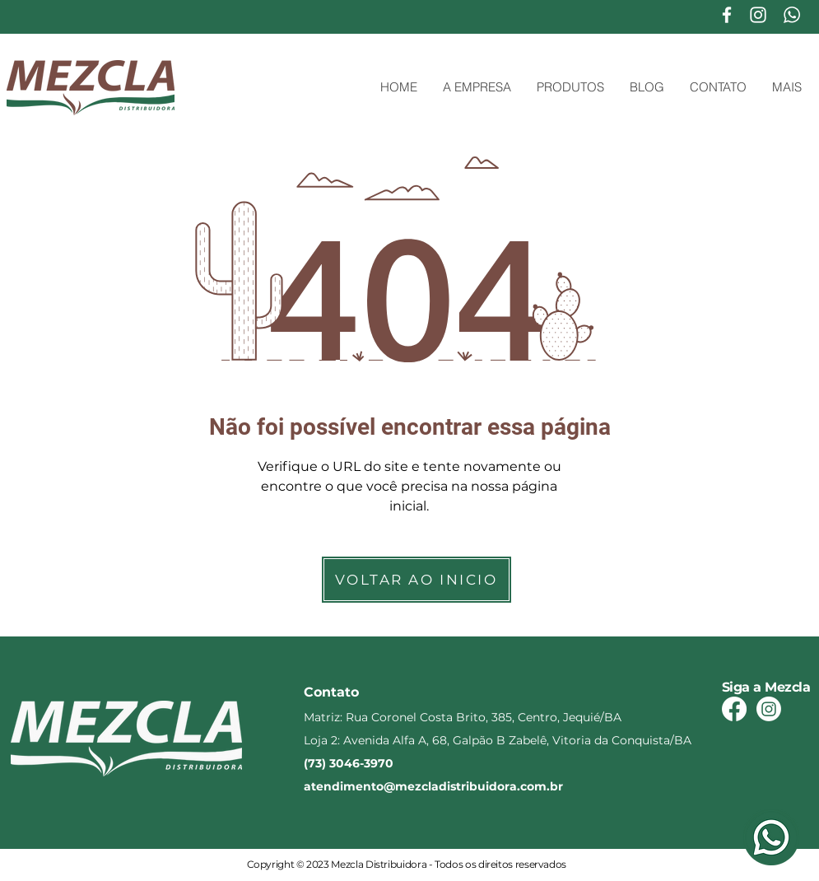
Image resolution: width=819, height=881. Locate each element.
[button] (570, 87)
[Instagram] (768, 709)
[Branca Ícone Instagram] (758, 15)
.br (555, 786)
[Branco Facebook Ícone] (727, 15)
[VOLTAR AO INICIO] (416, 580)
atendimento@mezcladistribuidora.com (425, 786)
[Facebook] (734, 709)
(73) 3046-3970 (348, 763)
